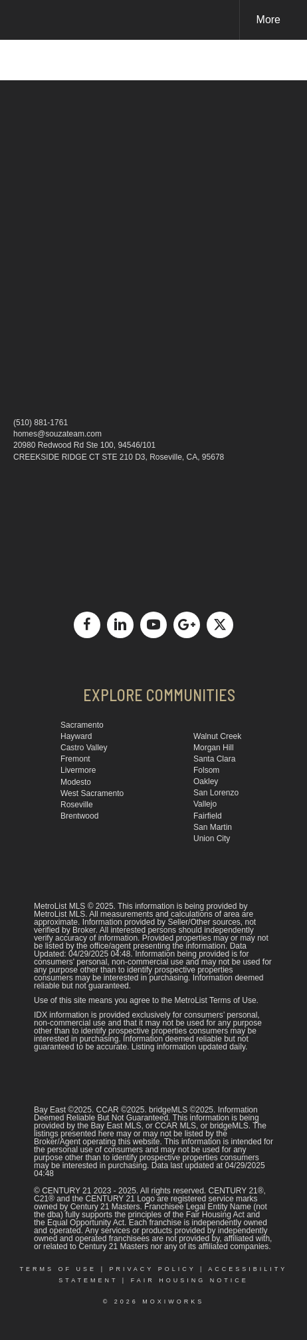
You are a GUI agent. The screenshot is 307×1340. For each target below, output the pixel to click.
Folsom (206, 770)
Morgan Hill (213, 747)
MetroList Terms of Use (215, 1000)
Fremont (75, 759)
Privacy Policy (152, 1269)
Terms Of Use (58, 1269)
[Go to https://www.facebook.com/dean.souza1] (87, 625)
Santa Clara (214, 759)
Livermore (78, 770)
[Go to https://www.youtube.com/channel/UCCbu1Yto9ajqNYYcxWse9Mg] (153, 625)
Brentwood (79, 816)
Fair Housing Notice (190, 1280)
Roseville (76, 804)
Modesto (75, 782)
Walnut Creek (217, 736)
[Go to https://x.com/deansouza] (220, 625)
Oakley (205, 781)
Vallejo (205, 804)
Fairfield (207, 816)
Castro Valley (83, 747)
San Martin (212, 827)
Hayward (76, 736)
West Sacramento (92, 793)
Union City (211, 838)
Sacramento (82, 725)
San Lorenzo (216, 792)
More (268, 19)
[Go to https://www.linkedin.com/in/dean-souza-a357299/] (120, 625)
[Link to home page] (22, 20)
